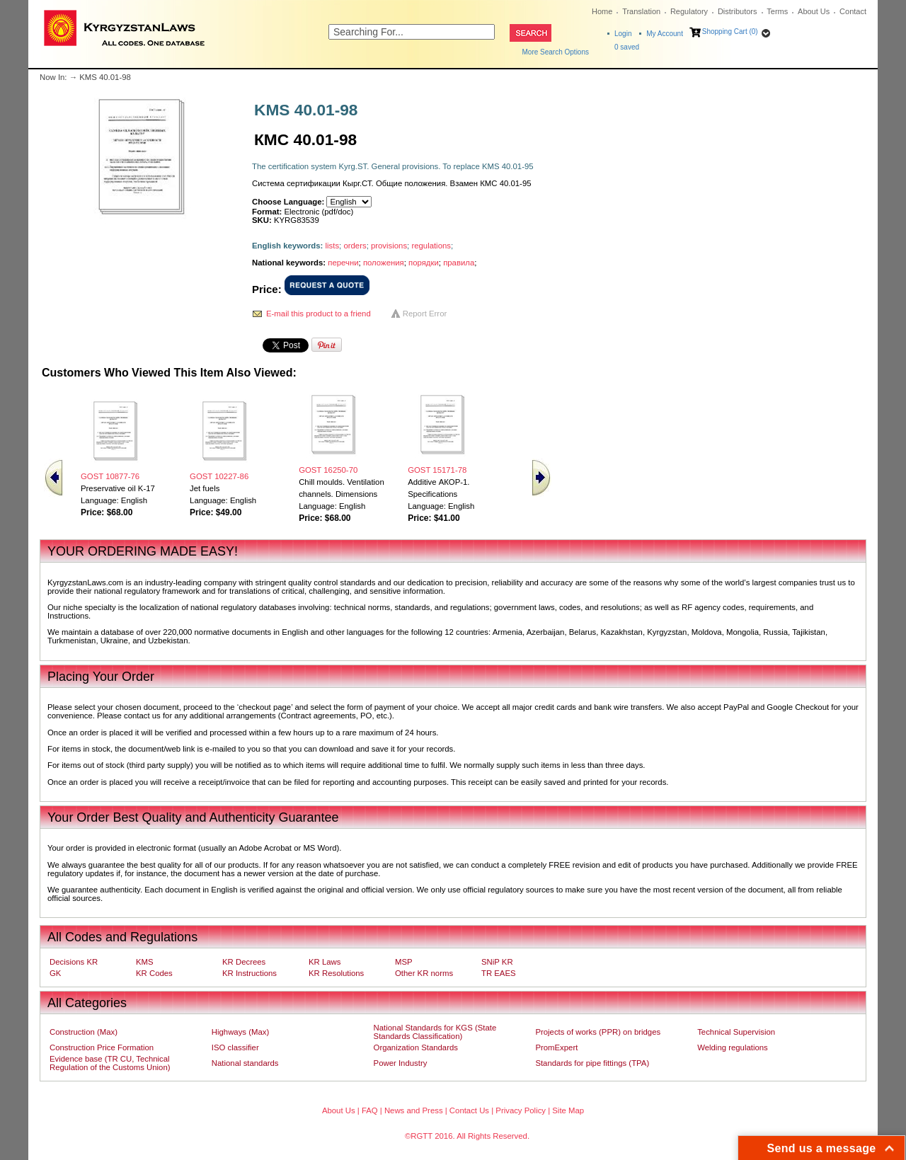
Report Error (425, 313)
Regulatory (689, 11)
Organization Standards (416, 1047)
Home (602, 11)
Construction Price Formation (102, 1047)
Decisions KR (74, 962)
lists (333, 245)
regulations (431, 245)
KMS (145, 962)
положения (383, 262)
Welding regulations (732, 1047)
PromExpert (556, 1047)
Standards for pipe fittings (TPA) (592, 1063)
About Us (814, 11)
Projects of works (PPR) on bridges (597, 1032)
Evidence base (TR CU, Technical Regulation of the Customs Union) (110, 1063)
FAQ (370, 1110)
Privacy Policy (520, 1110)
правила (458, 262)
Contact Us (469, 1110)
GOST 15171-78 (437, 470)
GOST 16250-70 (328, 470)
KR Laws (324, 962)
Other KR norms (424, 973)
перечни (343, 262)
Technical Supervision (736, 1032)
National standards (245, 1063)
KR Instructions (249, 973)
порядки (423, 262)
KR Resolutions (336, 973)
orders (354, 245)
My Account (664, 34)
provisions (389, 245)
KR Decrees (243, 962)
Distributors (737, 11)
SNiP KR (497, 962)
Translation (641, 11)
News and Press (413, 1110)
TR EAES (498, 973)
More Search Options (556, 52)
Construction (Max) (83, 1032)
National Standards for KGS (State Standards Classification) (435, 1031)
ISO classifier (235, 1047)
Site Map (568, 1110)
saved (626, 47)
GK (55, 973)
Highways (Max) (240, 1032)
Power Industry (401, 1063)
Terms (777, 11)
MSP (404, 962)
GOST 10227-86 (219, 476)
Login (622, 34)
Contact (852, 11)
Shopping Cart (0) (730, 31)
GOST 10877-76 (110, 476)
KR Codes (154, 973)
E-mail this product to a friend (318, 313)
